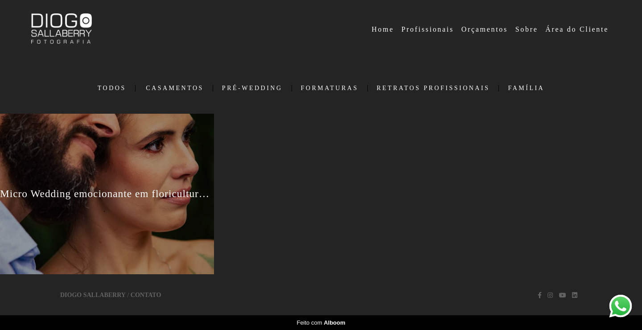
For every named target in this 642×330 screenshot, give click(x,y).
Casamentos (175, 88)
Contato (146, 295)
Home (383, 29)
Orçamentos (484, 29)
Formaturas (329, 88)
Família (526, 88)
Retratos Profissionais (433, 88)
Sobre (526, 29)
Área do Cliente (577, 29)
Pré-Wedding (252, 88)
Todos (112, 88)
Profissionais (427, 29)
